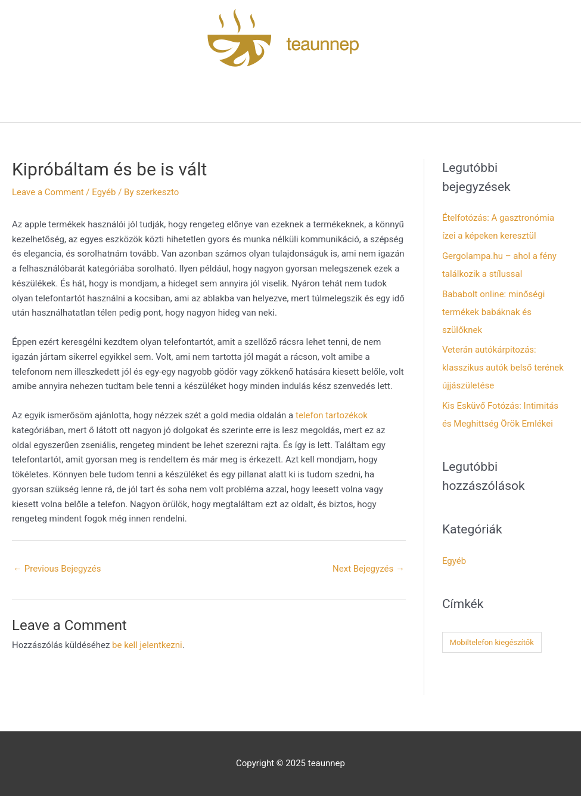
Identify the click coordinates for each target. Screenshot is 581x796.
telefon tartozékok (332, 415)
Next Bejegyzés (369, 568)
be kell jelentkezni (147, 645)
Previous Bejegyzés (57, 568)
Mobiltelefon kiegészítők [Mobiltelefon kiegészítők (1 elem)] (492, 642)
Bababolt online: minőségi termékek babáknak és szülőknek (493, 312)
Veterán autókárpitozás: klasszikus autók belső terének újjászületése (503, 367)
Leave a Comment (48, 192)
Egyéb (104, 192)
